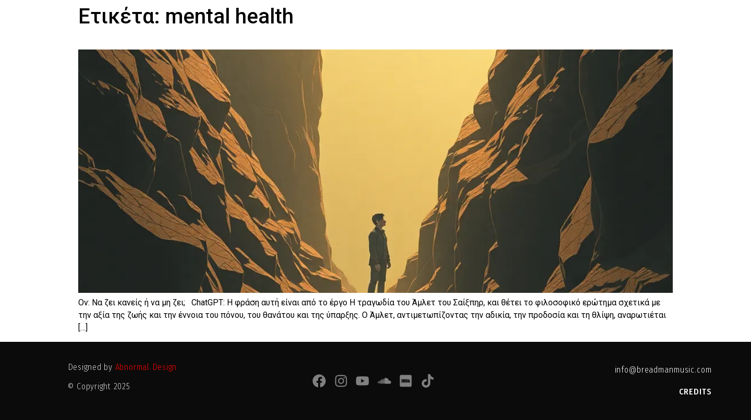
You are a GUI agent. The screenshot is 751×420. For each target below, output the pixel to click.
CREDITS (695, 392)
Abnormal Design (146, 367)
